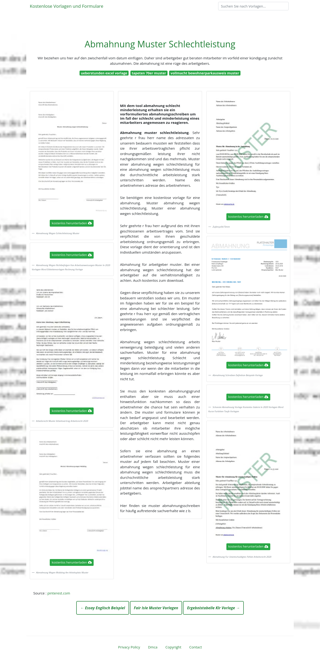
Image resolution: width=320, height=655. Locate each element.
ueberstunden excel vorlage (104, 73)
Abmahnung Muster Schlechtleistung (160, 44)
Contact (195, 647)
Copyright (173, 647)
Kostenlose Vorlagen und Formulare (66, 6)
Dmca (152, 647)
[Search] (253, 6)
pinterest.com (58, 593)
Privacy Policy (129, 647)
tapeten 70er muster (149, 73)
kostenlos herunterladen (72, 223)
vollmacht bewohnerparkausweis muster (205, 73)
